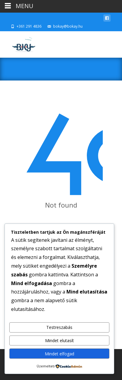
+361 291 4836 (29, 26)
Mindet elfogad (59, 354)
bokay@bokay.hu (68, 26)
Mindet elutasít (59, 340)
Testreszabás (59, 327)
